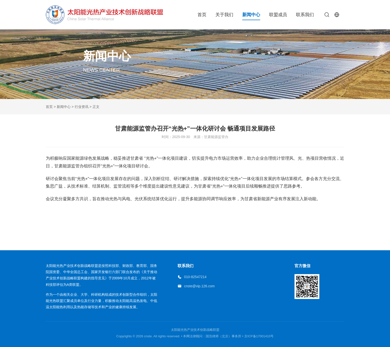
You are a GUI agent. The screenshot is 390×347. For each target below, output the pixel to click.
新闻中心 (251, 14)
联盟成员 (278, 14)
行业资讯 (82, 107)
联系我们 (305, 14)
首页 (201, 14)
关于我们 (224, 14)
